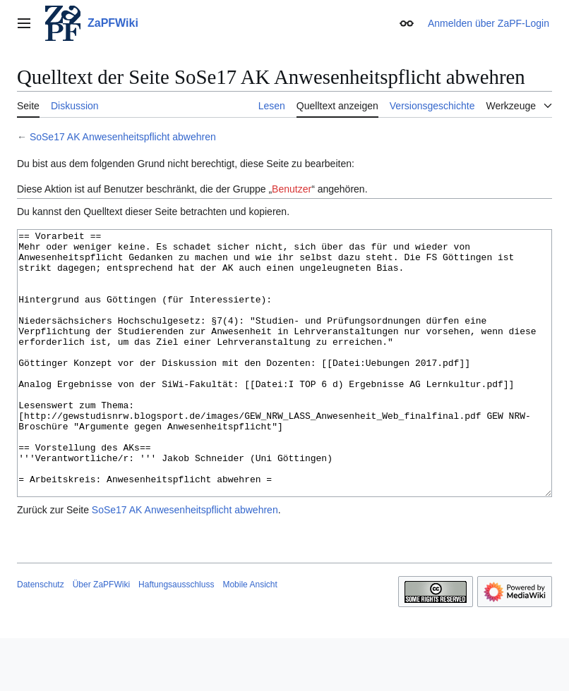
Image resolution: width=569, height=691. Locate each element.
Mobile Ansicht (249, 637)
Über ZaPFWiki (101, 637)
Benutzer (291, 189)
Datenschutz (40, 637)
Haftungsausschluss (176, 637)
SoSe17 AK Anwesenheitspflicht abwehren (123, 136)
